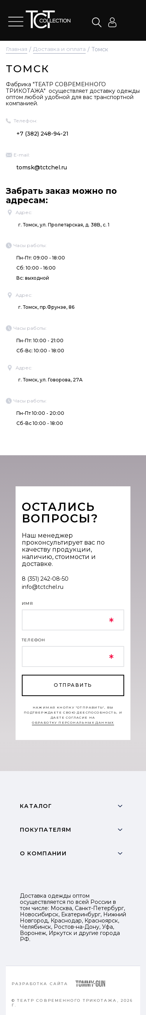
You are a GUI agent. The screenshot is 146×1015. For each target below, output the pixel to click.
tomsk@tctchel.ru (41, 167)
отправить (73, 685)
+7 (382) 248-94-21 (42, 133)
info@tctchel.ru (42, 586)
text (48, 19)
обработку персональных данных (73, 722)
